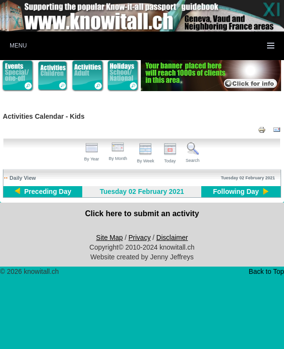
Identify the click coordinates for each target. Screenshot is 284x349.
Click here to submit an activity (142, 213)
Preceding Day (47, 191)
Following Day (236, 191)
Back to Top (266, 271)
